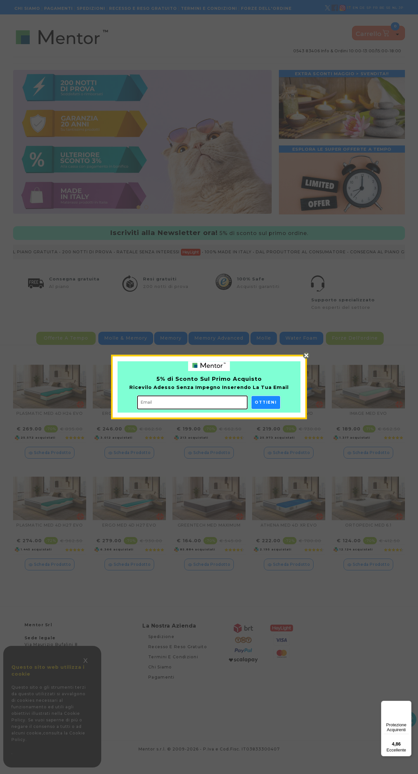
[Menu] (407, 705)
